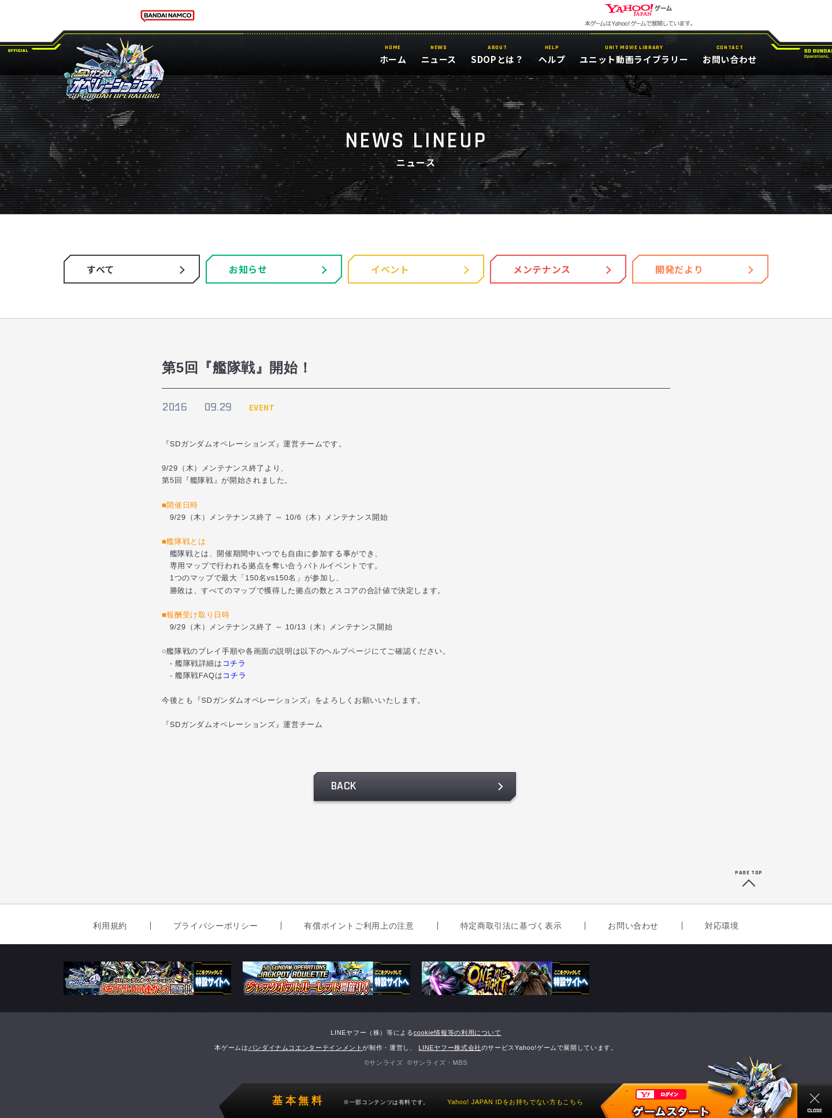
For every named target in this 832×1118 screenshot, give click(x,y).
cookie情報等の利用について (458, 1032)
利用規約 (110, 925)
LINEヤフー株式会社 (449, 1047)
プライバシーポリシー (215, 925)
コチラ (234, 663)
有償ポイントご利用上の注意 (359, 925)
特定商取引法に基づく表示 (511, 925)
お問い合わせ (633, 925)
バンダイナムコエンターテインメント (305, 1047)
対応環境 (722, 925)
